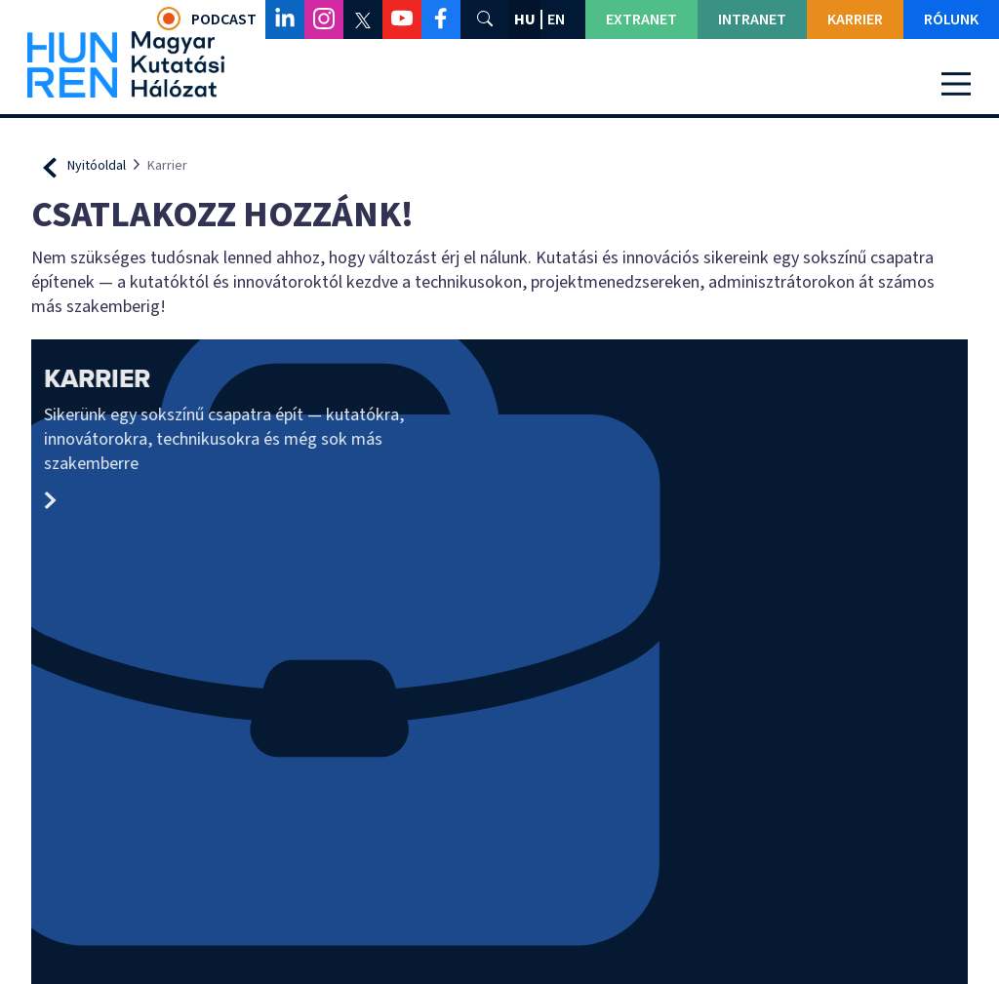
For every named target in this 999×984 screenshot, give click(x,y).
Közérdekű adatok (846, 728)
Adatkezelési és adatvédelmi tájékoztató (851, 814)
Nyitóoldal (96, 166)
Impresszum (337, 805)
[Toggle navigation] (956, 83)
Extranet (641, 19)
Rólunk (951, 19)
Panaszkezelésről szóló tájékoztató (836, 770)
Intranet (752, 19)
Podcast (207, 18)
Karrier (855, 19)
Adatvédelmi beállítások (500, 950)
